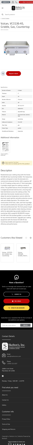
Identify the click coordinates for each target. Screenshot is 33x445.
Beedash (4, 438)
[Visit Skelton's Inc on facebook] (3, 376)
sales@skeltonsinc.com (14, 356)
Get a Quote (16, 301)
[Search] (16, 14)
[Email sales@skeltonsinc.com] (13, 2)
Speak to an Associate (16, 308)
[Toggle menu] (2, 8)
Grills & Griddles (5, 18)
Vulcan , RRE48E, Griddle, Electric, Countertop (23, 254)
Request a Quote (13, 73)
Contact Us (6, 2)
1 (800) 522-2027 (12, 363)
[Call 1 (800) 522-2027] (16, 2)
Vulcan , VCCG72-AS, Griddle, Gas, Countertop (7, 254)
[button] (30, 237)
